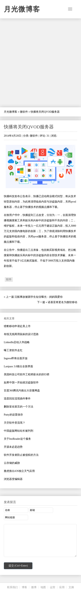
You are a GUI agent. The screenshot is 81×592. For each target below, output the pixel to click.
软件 (8, 279)
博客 (24, 587)
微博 (33, 587)
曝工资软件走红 (13, 350)
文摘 (71, 587)
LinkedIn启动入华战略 (17, 342)
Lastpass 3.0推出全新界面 (18, 366)
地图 (43, 587)
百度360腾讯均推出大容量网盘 (22, 390)
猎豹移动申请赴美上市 (17, 326)
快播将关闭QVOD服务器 (29, 126)
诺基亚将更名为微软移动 (62, 302)
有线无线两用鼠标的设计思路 (21, 334)
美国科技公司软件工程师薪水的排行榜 (26, 374)
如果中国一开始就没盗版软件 (21, 382)
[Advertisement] (40, 62)
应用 (62, 587)
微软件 (24, 111)
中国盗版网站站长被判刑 (18, 430)
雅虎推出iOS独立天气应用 (19, 471)
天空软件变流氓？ (14, 422)
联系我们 (12, 587)
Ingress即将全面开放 (16, 358)
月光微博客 (22, 9)
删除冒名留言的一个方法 (18, 406)
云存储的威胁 (12, 463)
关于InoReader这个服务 (17, 438)
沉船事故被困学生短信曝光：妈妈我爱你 (39, 296)
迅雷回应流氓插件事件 (17, 398)
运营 (52, 587)
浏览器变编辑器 (13, 479)
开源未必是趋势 (13, 446)
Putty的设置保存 (13, 414)
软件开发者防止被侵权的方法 (21, 454)
